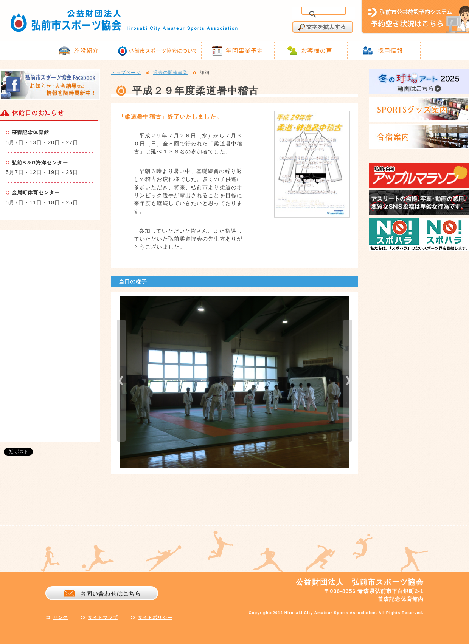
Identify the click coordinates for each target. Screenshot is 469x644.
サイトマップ (103, 617)
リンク (60, 617)
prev (121, 381)
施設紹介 (86, 50)
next (347, 381)
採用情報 (390, 50)
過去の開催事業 (170, 73)
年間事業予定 (244, 50)
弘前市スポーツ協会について (163, 50)
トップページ (126, 73)
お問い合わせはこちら (110, 593)
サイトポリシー (155, 617)
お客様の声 (316, 50)
